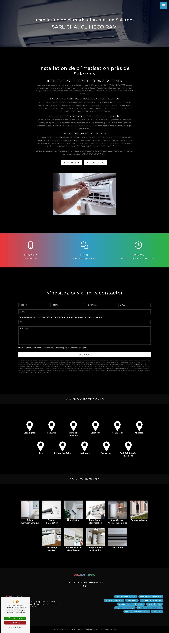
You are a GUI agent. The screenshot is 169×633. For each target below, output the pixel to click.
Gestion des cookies (109, 630)
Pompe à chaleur (154, 604)
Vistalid (57, 630)
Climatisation (132, 600)
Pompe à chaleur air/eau (45, 602)
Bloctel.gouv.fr (138, 368)
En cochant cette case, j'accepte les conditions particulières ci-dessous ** (53, 345)
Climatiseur (157, 611)
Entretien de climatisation (151, 600)
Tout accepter (15, 618)
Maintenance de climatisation (149, 608)
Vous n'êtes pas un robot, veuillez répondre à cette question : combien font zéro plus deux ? (61, 315)
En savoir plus (71, 162)
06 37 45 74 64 (30, 258)
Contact (36, 607)
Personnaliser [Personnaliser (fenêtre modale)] (15, 627)
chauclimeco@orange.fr (84, 258)
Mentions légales (91, 630)
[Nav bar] (163, 5)
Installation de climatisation (150, 597)
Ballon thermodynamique (126, 597)
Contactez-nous (95, 162)
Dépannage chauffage (125, 608)
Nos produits (51, 604)
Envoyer (86, 352)
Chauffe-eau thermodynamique (131, 604)
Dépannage (39, 604)
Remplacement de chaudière (136, 611)
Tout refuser (15, 623)
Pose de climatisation (114, 600)
